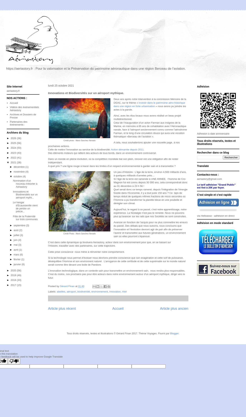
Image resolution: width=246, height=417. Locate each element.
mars (17, 254)
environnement (99, 291)
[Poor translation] (14, 361)
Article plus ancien (174, 308)
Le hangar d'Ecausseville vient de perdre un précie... (25, 207)
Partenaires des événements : (18, 123)
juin (16, 240)
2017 (14, 285)
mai (16, 244)
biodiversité (83, 291)
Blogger (174, 333)
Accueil (118, 308)
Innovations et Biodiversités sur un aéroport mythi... (25, 194)
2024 (14, 147)
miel (124, 291)
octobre (18, 176)
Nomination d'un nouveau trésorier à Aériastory (25, 183)
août (16, 230)
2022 (14, 157)
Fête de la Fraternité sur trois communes (25, 218)
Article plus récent (62, 308)
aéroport (71, 291)
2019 (14, 275)
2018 (14, 280)
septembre (20, 225)
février (17, 259)
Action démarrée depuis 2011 (127, 149)
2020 (14, 270)
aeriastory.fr (13, 90)
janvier (18, 264)
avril (16, 249)
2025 (14, 143)
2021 (14, 162)
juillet (17, 235)
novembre (19, 171)
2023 (14, 152)
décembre (19, 166)
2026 (14, 138)
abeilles (61, 291)
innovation (115, 291)
